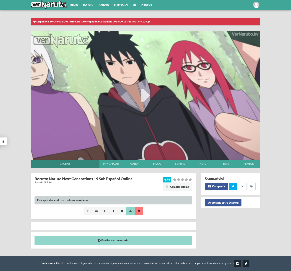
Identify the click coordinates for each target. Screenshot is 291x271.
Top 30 (146, 5)
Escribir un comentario (113, 240)
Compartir (216, 186)
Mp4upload (111, 163)
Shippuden (121, 5)
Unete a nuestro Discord (223, 202)
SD (134, 5)
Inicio (74, 5)
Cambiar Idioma (177, 186)
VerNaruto (47, 263)
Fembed (249, 163)
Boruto (88, 5)
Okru (134, 163)
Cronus (65, 163)
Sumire (180, 163)
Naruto (104, 5)
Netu (203, 163)
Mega (157, 163)
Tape (226, 163)
